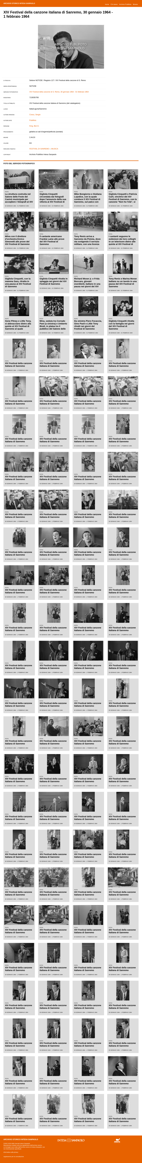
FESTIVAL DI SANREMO (39, 149)
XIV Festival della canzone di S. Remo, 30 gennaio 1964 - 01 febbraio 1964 (59, 92)
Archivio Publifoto (125, 4)
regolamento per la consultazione (13, 1156)
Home (107, 4)
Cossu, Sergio (35, 115)
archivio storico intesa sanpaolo (20, 3)
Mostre (135, 4)
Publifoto (32, 120)
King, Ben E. (34, 126)
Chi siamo (114, 4)
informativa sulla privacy (10, 1152)
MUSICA (54, 149)
